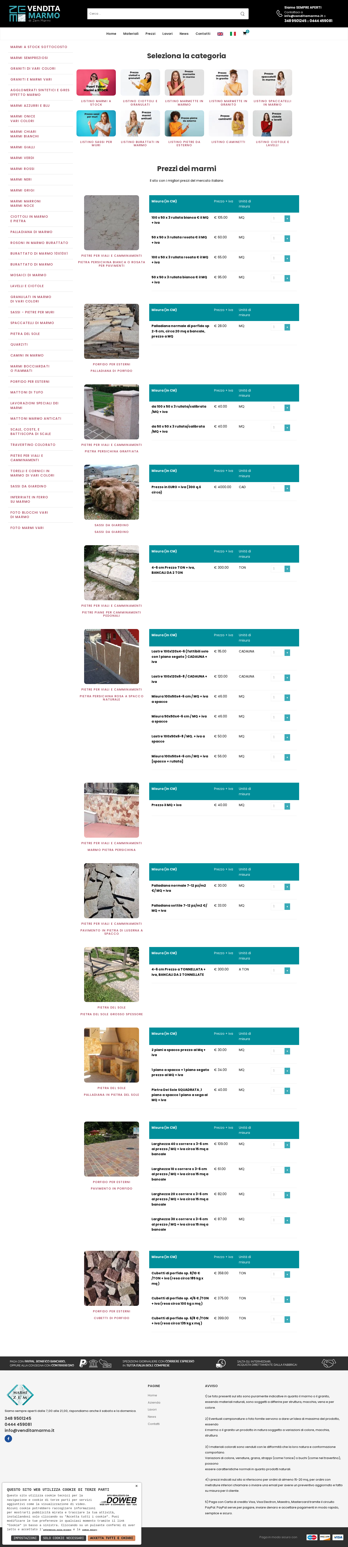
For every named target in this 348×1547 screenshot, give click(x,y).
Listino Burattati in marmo (140, 144)
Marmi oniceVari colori (22, 119)
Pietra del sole (25, 334)
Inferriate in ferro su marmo (29, 500)
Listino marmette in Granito (228, 103)
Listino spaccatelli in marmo (272, 103)
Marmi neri (21, 180)
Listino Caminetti (229, 142)
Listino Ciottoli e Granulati (140, 103)
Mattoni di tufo (27, 393)
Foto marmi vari (27, 528)
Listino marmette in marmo (184, 103)
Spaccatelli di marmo (32, 323)
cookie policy (89, 1530)
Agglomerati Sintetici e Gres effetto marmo (40, 93)
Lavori (167, 33)
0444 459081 (321, 20)
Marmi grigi (22, 190)
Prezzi (150, 33)
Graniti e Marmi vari (31, 80)
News (184, 33)
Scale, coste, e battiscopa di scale (30, 432)
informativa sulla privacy (57, 1530)
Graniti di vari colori (33, 69)
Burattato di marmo (31, 265)
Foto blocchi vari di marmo (29, 515)
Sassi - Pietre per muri (32, 312)
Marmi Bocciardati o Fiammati (30, 369)
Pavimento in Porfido (112, 1189)
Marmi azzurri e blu (30, 106)
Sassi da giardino (28, 486)
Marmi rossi (22, 169)
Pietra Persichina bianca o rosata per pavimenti (111, 264)
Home (111, 33)
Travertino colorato (33, 445)
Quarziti (19, 345)
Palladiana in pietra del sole (111, 1095)
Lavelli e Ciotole (27, 286)
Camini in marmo (27, 356)
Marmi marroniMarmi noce (25, 204)
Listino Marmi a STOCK (96, 103)
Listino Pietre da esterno (184, 144)
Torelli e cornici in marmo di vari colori (32, 473)
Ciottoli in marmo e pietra (29, 219)
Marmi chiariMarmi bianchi (24, 134)
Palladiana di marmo (31, 232)
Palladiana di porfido (112, 371)
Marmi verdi (22, 158)
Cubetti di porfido (112, 1318)
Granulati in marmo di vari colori (30, 299)
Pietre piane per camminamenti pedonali (111, 614)
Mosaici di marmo (28, 275)
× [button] (136, 1486)
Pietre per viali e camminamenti (26, 458)
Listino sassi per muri (96, 144)
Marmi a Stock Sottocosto (38, 47)
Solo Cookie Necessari (63, 1538)
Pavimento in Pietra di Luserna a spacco (111, 932)
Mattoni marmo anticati (35, 419)
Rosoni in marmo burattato (39, 243)
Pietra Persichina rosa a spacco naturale (112, 698)
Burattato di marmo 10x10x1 (39, 254)
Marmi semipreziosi (29, 58)
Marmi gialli (22, 147)
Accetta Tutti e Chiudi (111, 1538)
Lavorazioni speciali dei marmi (34, 406)
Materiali (131, 33)
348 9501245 (295, 20)
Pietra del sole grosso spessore (111, 1014)
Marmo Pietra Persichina (112, 850)
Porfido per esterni (30, 382)
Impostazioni (25, 1538)
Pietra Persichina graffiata (112, 452)
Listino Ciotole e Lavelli (272, 144)
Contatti (203, 33)
